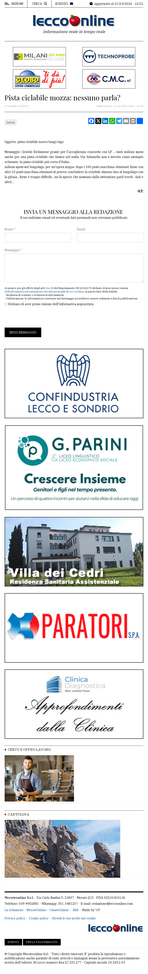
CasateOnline (59, 910)
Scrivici (13, 942)
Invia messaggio (22, 332)
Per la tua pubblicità (42, 942)
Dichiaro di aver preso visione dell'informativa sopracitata (51, 304)
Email (81, 229)
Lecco (11, 122)
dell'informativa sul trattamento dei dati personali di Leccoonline (44, 291)
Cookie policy (39, 918)
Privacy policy (15, 918)
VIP (97, 910)
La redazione (14, 910)
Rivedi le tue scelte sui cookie (74, 918)
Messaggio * (13, 250)
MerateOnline (36, 910)
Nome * (10, 229)
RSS (75, 910)
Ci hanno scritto (17, 106)
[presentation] (34, 316)
